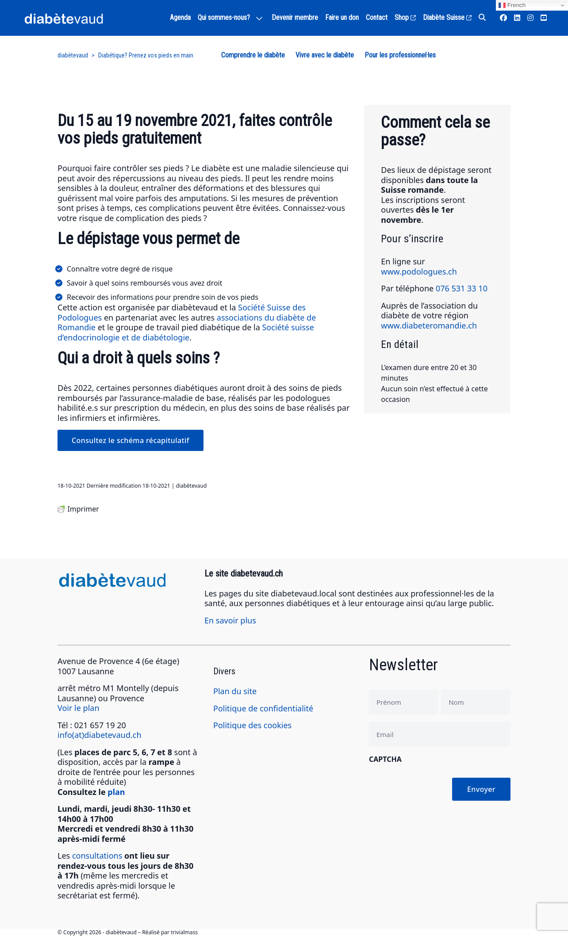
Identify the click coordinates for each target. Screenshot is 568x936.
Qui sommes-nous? (224, 17)
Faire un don (342, 17)
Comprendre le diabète (253, 55)
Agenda (180, 17)
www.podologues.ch (419, 271)
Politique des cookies (252, 725)
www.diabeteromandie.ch (429, 325)
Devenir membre (295, 17)
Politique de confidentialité (263, 708)
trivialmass (184, 932)
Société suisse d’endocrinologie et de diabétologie (186, 332)
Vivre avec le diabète (325, 55)
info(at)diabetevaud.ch (100, 735)
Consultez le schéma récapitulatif (130, 440)
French (512, 5)
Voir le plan (79, 708)
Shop (405, 17)
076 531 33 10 (461, 288)
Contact (377, 17)
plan (116, 792)
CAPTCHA (385, 759)
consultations (97, 855)
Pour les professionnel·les (400, 55)
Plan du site (235, 691)
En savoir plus (230, 620)
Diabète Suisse (447, 17)
